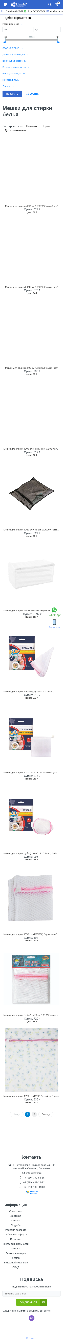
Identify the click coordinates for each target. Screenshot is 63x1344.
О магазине (15, 1211)
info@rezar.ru (54, 11)
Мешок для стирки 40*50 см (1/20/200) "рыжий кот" (31, 206)
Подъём (15, 1225)
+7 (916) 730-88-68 (34, 11)
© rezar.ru (31, 1338)
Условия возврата (15, 1229)
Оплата (15, 1220)
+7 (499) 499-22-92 (11, 11)
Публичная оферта (16, 1234)
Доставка (15, 1215)
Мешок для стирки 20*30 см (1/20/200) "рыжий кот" (31, 368)
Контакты (15, 1248)
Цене (46, 126)
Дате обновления (15, 130)
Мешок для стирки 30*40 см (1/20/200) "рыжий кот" (31, 287)
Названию (32, 126)
